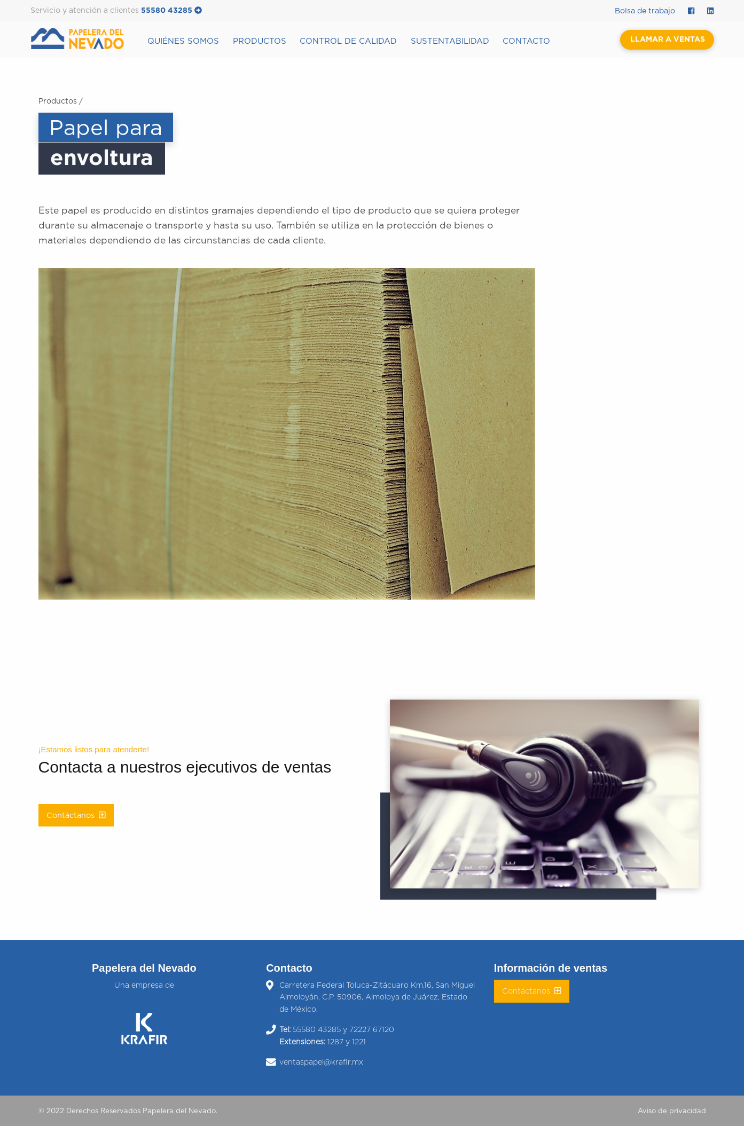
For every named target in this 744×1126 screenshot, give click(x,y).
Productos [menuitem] (259, 41)
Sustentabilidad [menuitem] (450, 41)
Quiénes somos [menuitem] (183, 41)
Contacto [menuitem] (526, 41)
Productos (57, 101)
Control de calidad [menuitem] (348, 41)
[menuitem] (85, 38)
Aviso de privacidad (672, 1111)
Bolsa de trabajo (645, 11)
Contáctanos (76, 815)
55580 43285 (171, 10)
